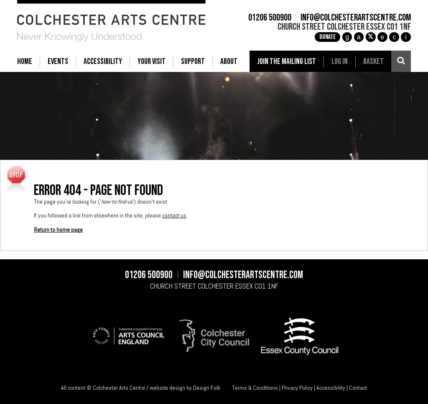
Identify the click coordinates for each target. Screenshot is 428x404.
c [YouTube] (394, 37)
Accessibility (330, 387)
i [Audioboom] (406, 37)
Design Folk (206, 387)
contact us (174, 215)
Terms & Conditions (255, 387)
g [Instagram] (347, 37)
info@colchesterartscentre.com (356, 18)
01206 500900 (269, 18)
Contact (358, 387)
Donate (327, 37)
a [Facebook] (359, 37)
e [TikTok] (383, 37)
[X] (371, 37)
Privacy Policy (297, 387)
